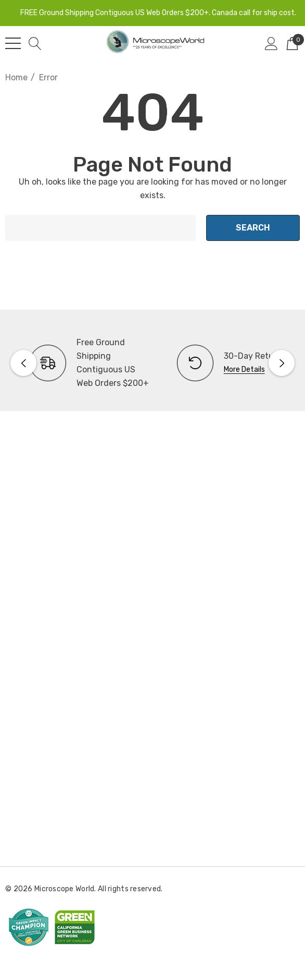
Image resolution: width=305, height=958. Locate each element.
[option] (78, 363)
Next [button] (282, 363)
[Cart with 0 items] (292, 43)
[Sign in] (271, 43)
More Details (244, 369)
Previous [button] (23, 363)
